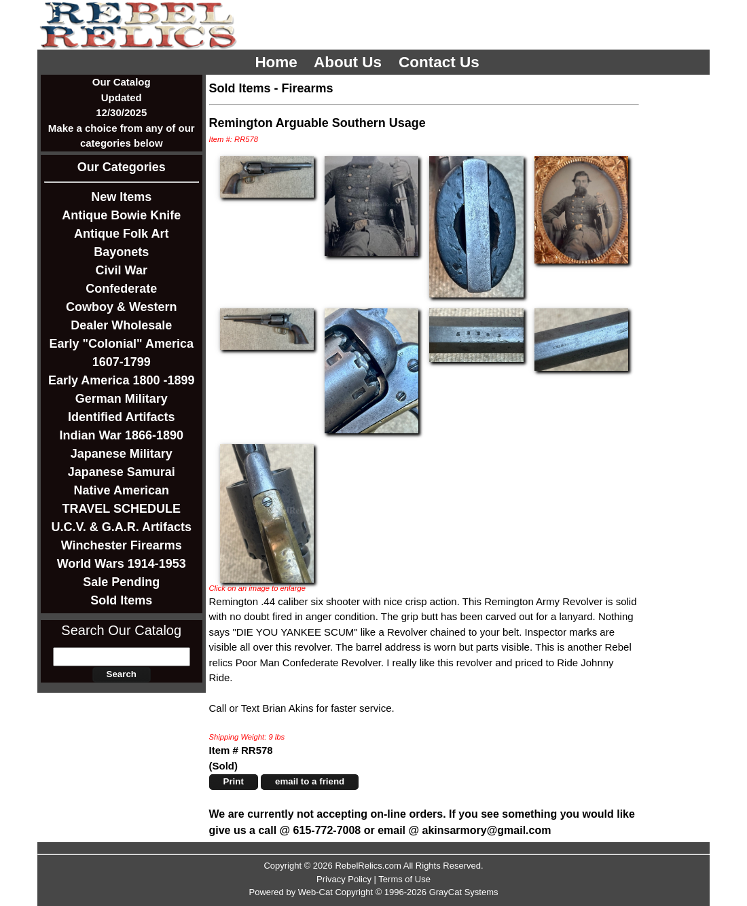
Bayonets (121, 252)
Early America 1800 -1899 (121, 380)
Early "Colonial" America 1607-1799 (122, 353)
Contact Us (441, 62)
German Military (121, 398)
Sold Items (121, 600)
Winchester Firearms (121, 545)
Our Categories (121, 167)
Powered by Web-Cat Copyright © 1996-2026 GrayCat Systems (373, 892)
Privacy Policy (343, 879)
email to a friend (309, 781)
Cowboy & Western (121, 307)
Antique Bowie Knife (121, 215)
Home (278, 62)
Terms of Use (404, 879)
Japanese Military (121, 453)
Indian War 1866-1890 (121, 435)
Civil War (121, 270)
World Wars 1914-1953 (121, 563)
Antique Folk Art (121, 233)
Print (233, 781)
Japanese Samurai (121, 472)
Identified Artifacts (121, 417)
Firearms (307, 88)
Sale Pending (121, 582)
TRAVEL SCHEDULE (121, 508)
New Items (121, 197)
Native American (121, 490)
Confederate (121, 288)
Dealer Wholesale (121, 325)
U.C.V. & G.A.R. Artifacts (121, 527)
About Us (350, 62)
